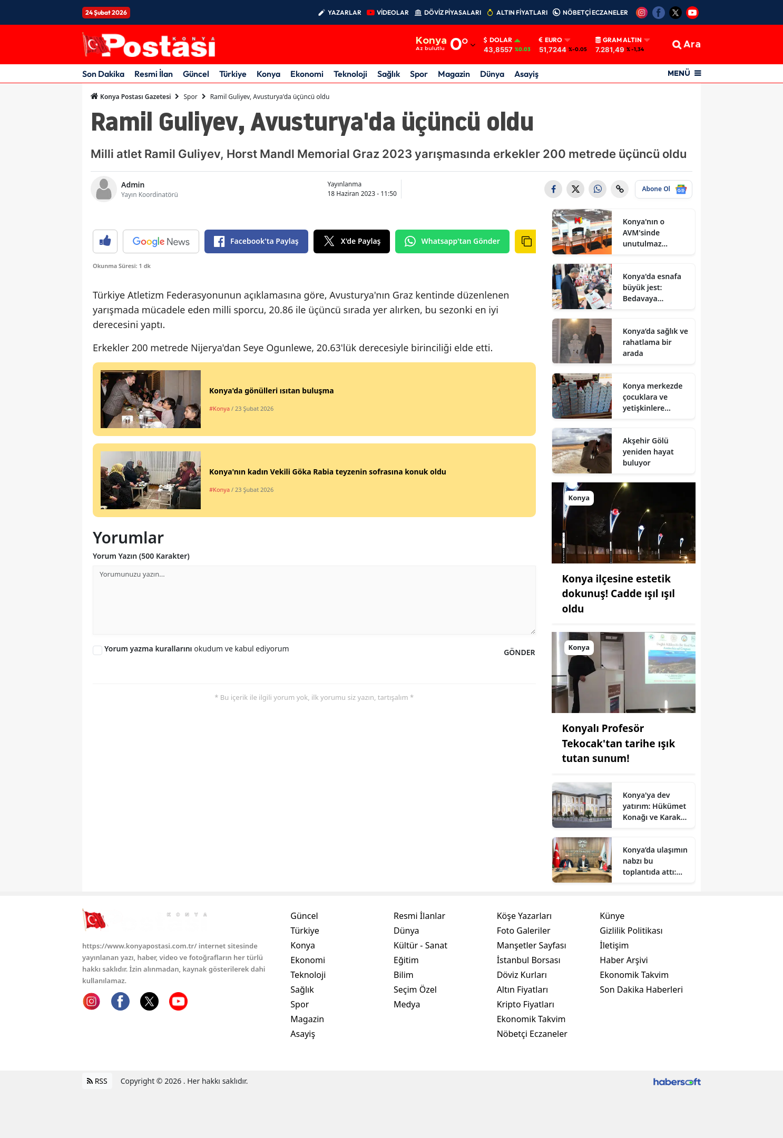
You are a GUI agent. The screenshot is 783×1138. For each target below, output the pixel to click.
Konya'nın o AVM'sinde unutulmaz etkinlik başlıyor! (652, 232)
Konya (268, 73)
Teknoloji (350, 73)
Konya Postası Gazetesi (131, 96)
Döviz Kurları (522, 1021)
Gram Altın (618, 40)
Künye (612, 962)
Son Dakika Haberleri (641, 1036)
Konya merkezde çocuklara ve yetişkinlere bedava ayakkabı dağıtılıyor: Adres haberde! (653, 397)
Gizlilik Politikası (631, 977)
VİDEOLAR (393, 12)
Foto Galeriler (524, 977)
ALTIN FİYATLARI (521, 12)
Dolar (498, 40)
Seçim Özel (415, 1036)
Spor (419, 73)
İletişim (614, 992)
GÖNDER (519, 850)
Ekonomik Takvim (531, 1066)
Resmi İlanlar (419, 962)
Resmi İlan (153, 73)
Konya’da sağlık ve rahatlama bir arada (655, 342)
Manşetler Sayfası (531, 992)
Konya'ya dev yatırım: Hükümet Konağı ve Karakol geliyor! (655, 806)
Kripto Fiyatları (525, 1051)
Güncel (196, 73)
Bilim (404, 1021)
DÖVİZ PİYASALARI (452, 12)
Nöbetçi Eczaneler (532, 1080)
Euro (550, 40)
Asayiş (526, 73)
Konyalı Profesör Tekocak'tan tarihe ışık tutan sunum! (619, 743)
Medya (407, 1051)
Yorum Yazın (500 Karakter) (141, 754)
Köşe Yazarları (524, 962)
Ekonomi (307, 73)
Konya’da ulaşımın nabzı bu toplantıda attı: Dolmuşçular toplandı (655, 861)
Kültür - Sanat (420, 992)
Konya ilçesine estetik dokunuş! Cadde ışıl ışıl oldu (619, 594)
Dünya (492, 73)
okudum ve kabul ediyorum (196, 847)
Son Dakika (103, 73)
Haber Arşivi (624, 1007)
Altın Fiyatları (523, 1036)
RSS (97, 1128)
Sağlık (388, 73)
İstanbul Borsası (529, 1007)
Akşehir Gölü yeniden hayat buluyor (648, 452)
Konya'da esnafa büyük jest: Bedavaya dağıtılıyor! (652, 287)
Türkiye (233, 73)
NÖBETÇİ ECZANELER (595, 12)
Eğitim (406, 1007)
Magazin (454, 73)
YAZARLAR (344, 12)
